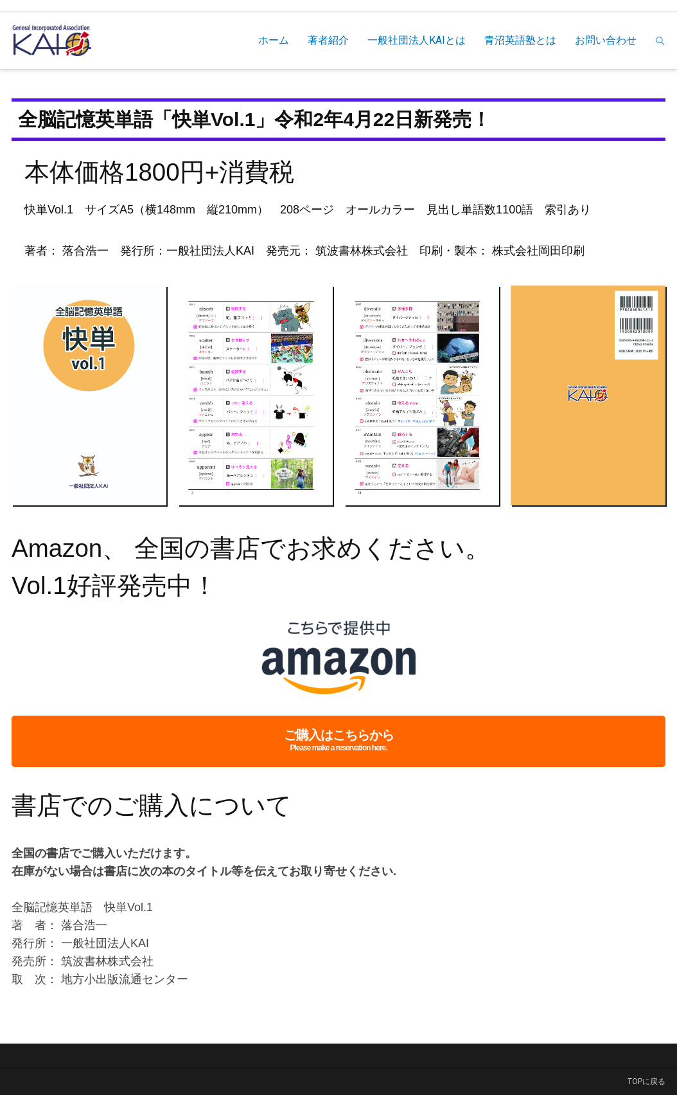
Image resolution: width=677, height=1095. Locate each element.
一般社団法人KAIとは (416, 40)
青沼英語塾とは (520, 40)
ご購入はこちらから (338, 741)
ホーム (273, 40)
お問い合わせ (606, 40)
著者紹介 (328, 40)
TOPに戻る (646, 1081)
